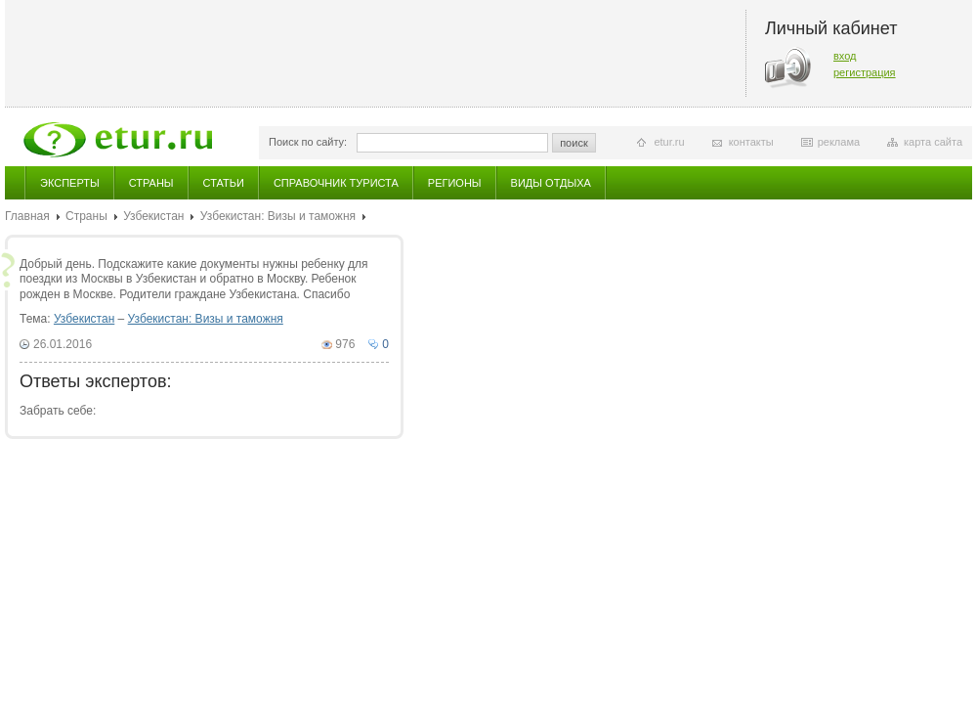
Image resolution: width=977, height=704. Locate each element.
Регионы (455, 183)
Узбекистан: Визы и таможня (278, 216)
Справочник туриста (336, 183)
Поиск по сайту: (308, 142)
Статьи (223, 183)
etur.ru (669, 142)
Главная (27, 216)
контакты (751, 142)
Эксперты (70, 183)
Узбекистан (153, 216)
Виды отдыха (551, 183)
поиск (574, 143)
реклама (839, 142)
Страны (151, 183)
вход (845, 56)
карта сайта (933, 142)
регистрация (864, 72)
